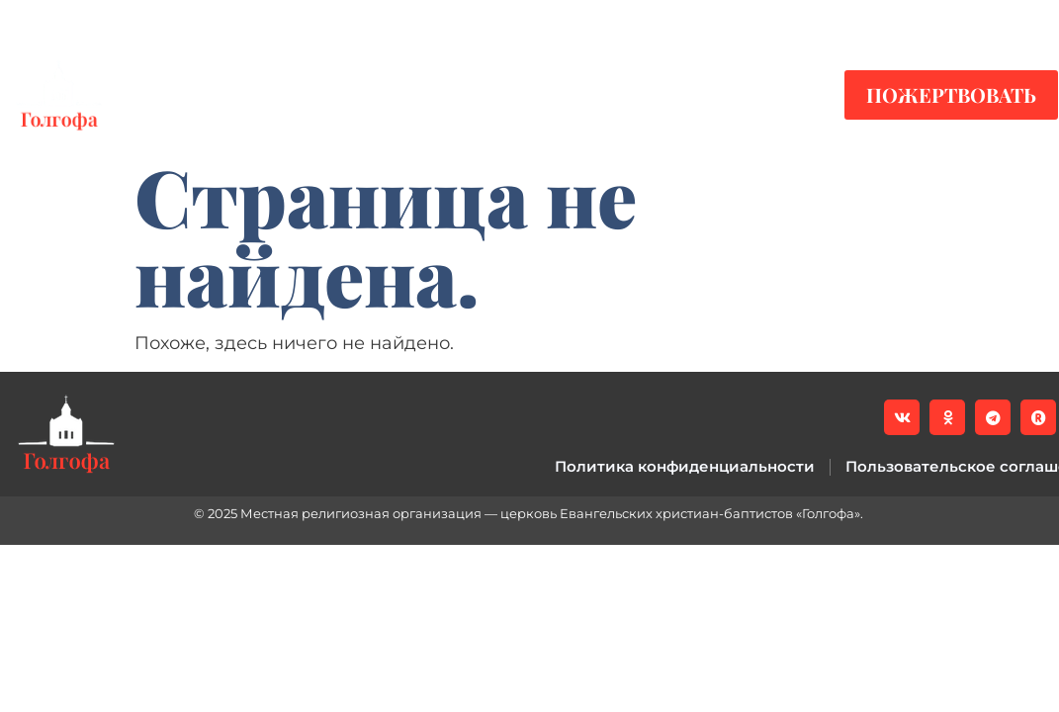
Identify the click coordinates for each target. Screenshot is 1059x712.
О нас (601, 95)
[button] (1029, 21)
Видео (329, 95)
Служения (461, 95)
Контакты (739, 95)
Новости (205, 95)
